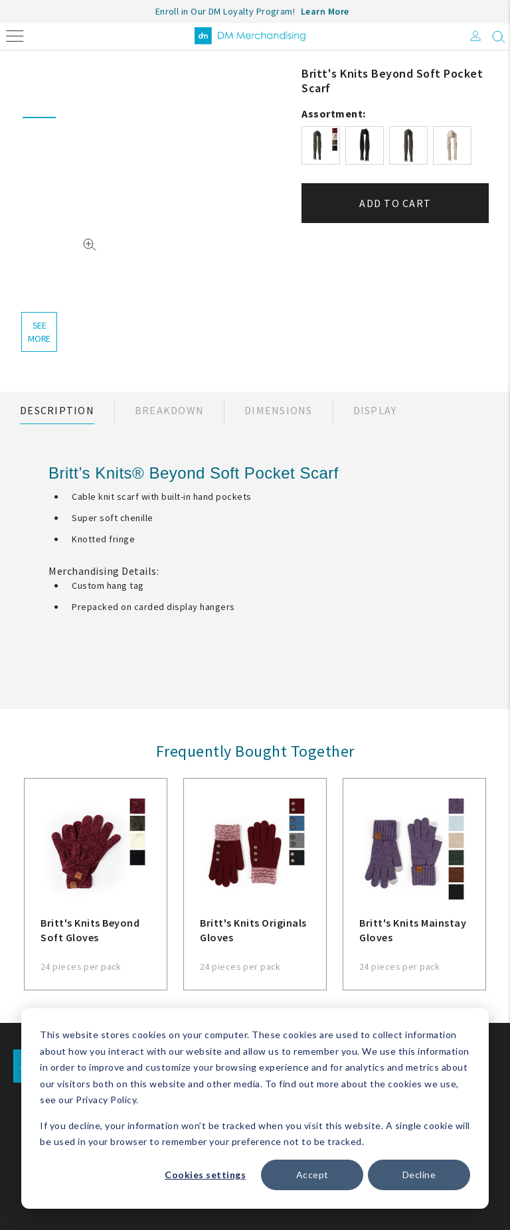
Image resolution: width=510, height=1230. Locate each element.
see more (39, 332)
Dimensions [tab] (278, 410)
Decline (419, 1174)
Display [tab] (375, 410)
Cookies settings (205, 1174)
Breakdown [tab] (169, 410)
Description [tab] (57, 410)
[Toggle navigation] (15, 35)
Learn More (325, 11)
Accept (312, 1174)
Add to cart (395, 203)
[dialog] (255, 1108)
